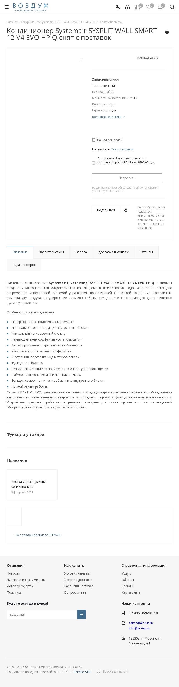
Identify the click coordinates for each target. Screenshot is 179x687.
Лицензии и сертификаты (26, 580)
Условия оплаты (77, 573)
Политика (14, 592)
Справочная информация (144, 565)
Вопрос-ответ (75, 592)
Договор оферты (20, 586)
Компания (15, 565)
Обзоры (128, 580)
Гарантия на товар (78, 586)
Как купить (74, 565)
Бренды (127, 586)
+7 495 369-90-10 (143, 613)
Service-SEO (82, 672)
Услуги (127, 573)
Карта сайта (131, 592)
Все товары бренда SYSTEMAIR (38, 535)
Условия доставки (78, 580)
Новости (13, 573)
